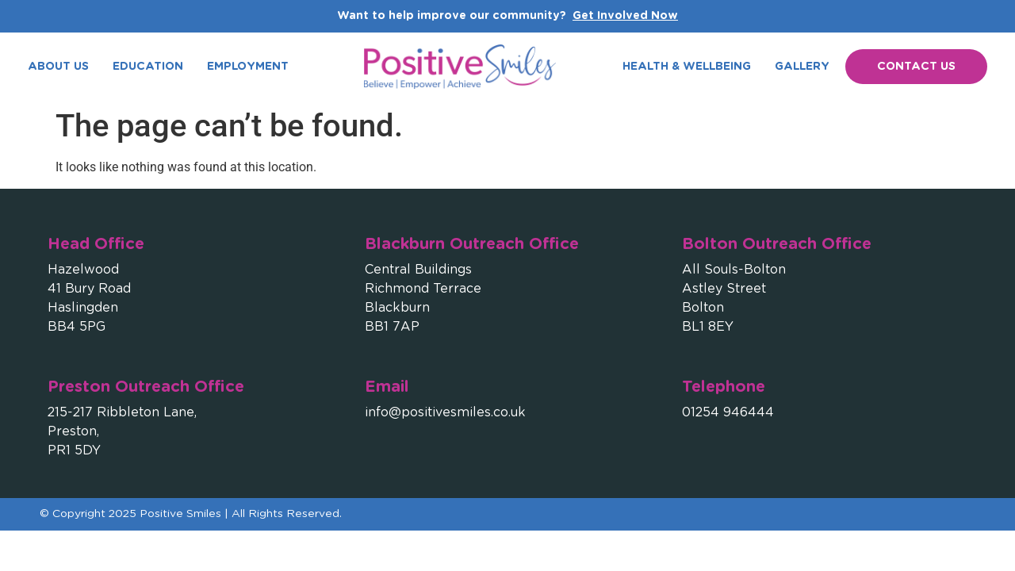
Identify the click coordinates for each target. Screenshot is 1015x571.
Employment (248, 66)
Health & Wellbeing (686, 66)
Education (148, 66)
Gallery (802, 66)
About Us (58, 66)
